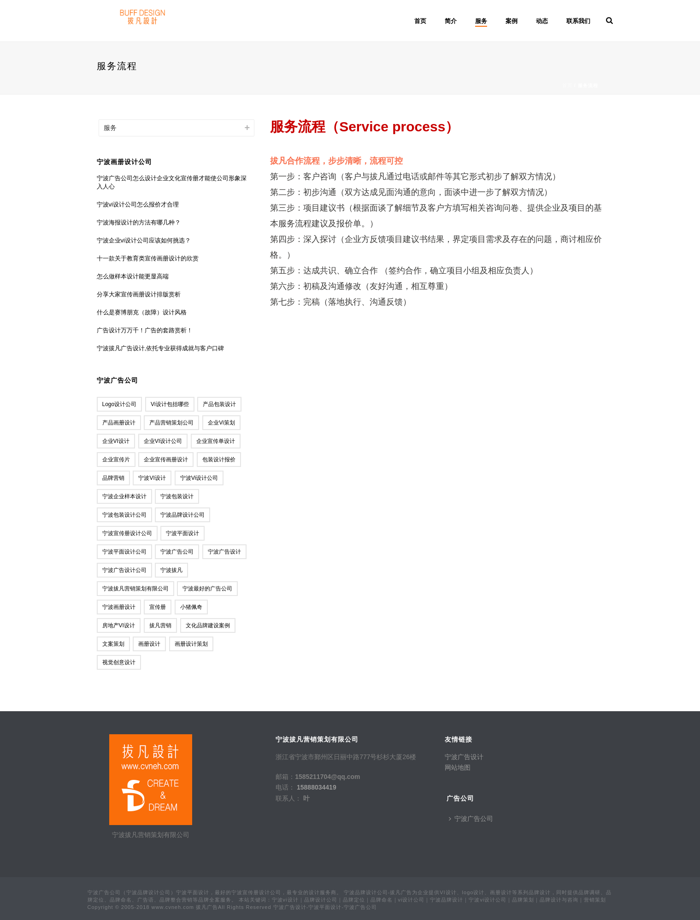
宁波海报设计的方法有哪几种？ (139, 222)
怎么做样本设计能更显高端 (133, 276)
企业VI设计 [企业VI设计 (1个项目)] (115, 441)
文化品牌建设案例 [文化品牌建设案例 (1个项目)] (208, 625)
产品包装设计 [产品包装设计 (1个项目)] (219, 404)
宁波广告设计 (464, 757)
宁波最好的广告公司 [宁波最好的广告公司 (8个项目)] (207, 588)
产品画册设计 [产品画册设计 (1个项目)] (118, 422)
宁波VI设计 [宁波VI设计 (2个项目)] (151, 478)
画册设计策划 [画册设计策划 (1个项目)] (191, 644)
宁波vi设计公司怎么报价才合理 (138, 204)
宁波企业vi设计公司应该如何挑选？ (144, 240)
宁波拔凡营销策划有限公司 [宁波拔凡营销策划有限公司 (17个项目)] (135, 588)
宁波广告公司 (471, 818)
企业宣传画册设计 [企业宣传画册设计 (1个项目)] (166, 459)
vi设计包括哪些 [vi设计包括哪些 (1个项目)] (169, 404)
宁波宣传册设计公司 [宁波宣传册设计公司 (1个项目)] (127, 533)
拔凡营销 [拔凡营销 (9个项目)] (160, 625)
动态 (542, 21)
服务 (481, 21)
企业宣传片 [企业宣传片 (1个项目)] (116, 459)
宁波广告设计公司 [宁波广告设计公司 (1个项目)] (124, 570)
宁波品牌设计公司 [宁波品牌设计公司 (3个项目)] (182, 515)
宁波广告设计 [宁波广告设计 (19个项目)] (224, 551)
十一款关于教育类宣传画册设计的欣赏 (148, 258)
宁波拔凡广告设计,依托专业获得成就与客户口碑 (160, 348)
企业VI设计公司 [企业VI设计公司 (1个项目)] (163, 441)
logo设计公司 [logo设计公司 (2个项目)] (119, 404)
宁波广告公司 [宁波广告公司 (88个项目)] (177, 551)
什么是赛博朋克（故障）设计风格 (142, 312)
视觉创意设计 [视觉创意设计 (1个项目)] (118, 662)
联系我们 (578, 21)
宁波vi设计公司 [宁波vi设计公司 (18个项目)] (199, 478)
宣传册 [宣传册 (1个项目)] (157, 607)
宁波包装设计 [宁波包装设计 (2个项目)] (177, 496)
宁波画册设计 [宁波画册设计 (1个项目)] (118, 607)
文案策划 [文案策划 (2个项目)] (113, 644)
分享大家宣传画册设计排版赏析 (139, 294)
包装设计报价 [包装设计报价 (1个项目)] (218, 459)
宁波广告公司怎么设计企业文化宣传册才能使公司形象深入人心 (172, 182)
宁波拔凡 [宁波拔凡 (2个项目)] (171, 570)
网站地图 (458, 767)
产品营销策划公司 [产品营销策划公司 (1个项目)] (171, 422)
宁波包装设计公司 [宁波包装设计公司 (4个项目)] (124, 515)
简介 (451, 21)
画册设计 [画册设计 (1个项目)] (149, 644)
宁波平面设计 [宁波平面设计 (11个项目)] (182, 533)
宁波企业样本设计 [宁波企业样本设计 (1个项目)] (124, 496)
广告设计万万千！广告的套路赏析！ (145, 330)
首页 (420, 21)
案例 (512, 21)
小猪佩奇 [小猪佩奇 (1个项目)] (191, 607)
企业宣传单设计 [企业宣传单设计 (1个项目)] (215, 441)
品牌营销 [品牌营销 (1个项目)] (113, 478)
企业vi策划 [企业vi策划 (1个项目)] (221, 422)
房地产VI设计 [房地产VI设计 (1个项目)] (118, 625)
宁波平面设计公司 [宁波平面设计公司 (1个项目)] (124, 551)
